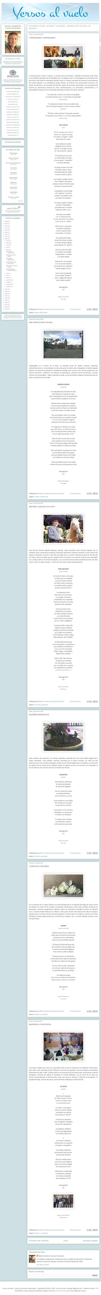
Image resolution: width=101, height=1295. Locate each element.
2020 (6, 295)
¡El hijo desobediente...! (63, 670)
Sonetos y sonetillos (41, 1014)
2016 (6, 238)
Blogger (83, 1291)
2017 (6, 289)
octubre (8, 282)
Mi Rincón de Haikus (13, 197)
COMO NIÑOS (13, 192)
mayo (7, 249)
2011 (6, 227)
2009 (6, 223)
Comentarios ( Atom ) (68, 1247)
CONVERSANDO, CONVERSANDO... (42, 38)
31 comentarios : (76, 853)
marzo (8, 245)
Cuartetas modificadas (11, 119)
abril (7, 247)
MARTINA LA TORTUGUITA (40, 1024)
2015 (6, 236)
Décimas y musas (11, 99)
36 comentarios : (76, 1230)
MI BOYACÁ (51, 26)
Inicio (65, 1241)
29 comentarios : (76, 701)
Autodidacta (13, 172)
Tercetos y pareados (41, 856)
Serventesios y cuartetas (12, 96)
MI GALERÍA (60, 26)
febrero (8, 243)
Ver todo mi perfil (43, 1265)
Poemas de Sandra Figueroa (13, 163)
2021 (6, 298)
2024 (6, 304)
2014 (6, 234)
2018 (6, 291)
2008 (6, 221)
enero (7, 240)
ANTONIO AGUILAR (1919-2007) (42, 507)
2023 (6, 302)
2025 (6, 306)
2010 (6, 225)
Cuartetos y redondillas (12, 125)
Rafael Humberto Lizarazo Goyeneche (51, 1256)
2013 (6, 232)
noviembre (9, 284)
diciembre (8, 286)
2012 (6, 230)
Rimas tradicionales (40, 312)
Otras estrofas (11, 104)
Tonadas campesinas (41, 497)
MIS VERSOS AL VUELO (37, 26)
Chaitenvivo (13, 182)
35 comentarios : (76, 1011)
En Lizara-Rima (12, 101)
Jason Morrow (61, 1291)
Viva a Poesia (13, 187)
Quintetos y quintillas (12, 112)
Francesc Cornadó (13, 158)
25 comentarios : (76, 493)
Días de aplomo (13, 177)
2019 (6, 293)
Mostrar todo (20, 200)
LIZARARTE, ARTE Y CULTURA (77, 26)
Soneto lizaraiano (12, 135)
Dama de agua (13, 153)
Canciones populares (41, 705)
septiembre (9, 280)
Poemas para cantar (12, 130)
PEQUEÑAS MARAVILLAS (39, 715)
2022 (6, 300)
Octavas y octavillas (12, 132)
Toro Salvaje (13, 167)
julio (7, 275)
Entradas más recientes (39, 1241)
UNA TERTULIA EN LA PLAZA (40, 322)
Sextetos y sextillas (12, 114)
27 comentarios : (76, 309)
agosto (8, 277)
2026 (6, 309)
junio (7, 273)
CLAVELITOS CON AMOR (39, 866)
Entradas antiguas (90, 1241)
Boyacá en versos (11, 117)
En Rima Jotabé (11, 94)
